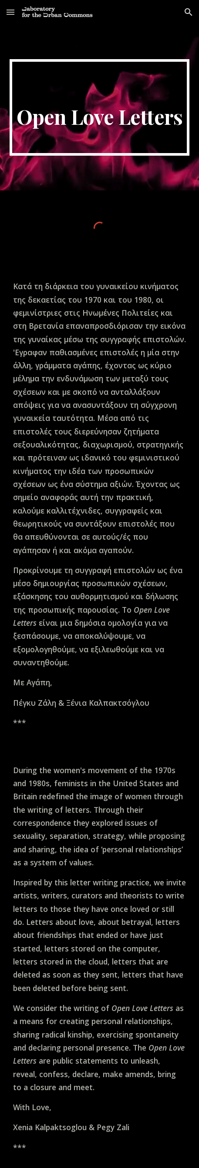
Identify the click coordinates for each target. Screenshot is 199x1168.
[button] (10, 12)
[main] (100, 107)
